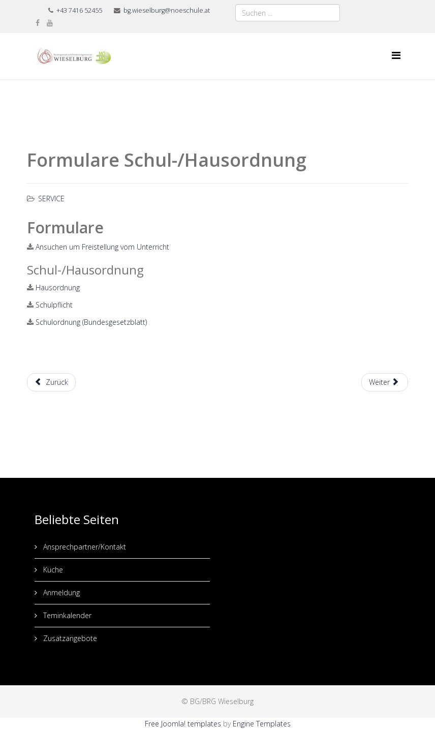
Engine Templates (262, 723)
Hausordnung (58, 287)
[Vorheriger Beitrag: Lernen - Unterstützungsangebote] (51, 382)
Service (51, 198)
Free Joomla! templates (183, 723)
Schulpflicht (54, 305)
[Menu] (396, 55)
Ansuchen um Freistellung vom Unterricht (102, 247)
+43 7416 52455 (79, 10)
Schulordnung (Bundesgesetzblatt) (91, 322)
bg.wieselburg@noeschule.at (166, 10)
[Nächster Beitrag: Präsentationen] (385, 382)
